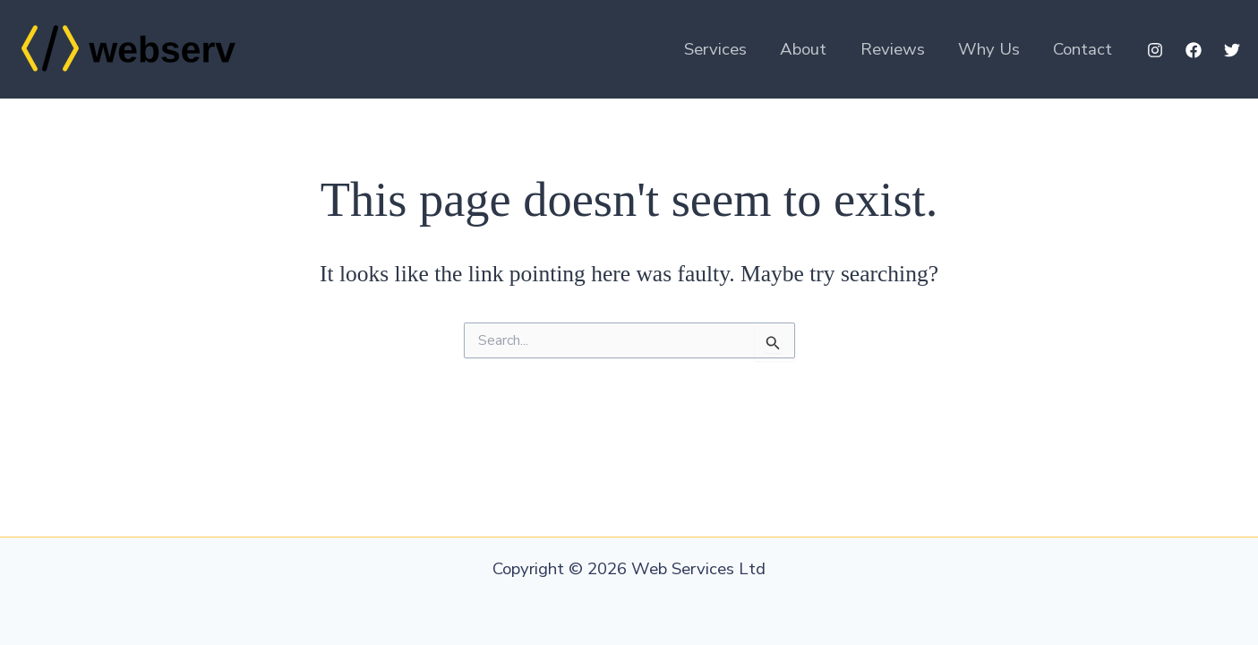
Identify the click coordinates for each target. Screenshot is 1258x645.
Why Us (989, 49)
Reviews (892, 49)
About (803, 49)
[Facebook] (1193, 50)
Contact (1082, 49)
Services (715, 49)
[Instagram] (1155, 50)
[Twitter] (1232, 50)
